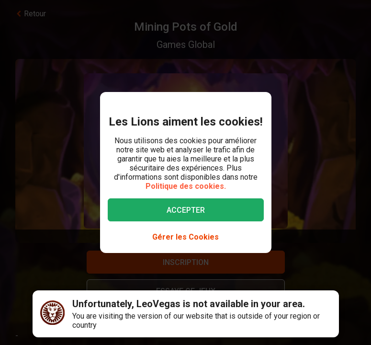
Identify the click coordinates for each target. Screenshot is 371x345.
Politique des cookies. (186, 186)
